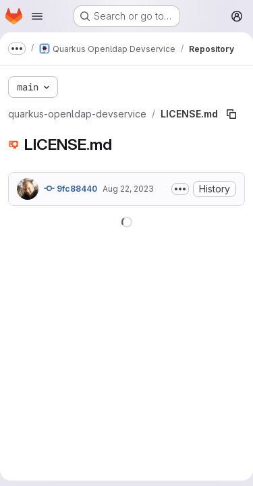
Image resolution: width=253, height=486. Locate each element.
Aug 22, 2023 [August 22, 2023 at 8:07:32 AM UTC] (128, 189)
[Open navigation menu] (37, 16)
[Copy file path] (231, 114)
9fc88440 (70, 188)
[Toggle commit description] (180, 189)
